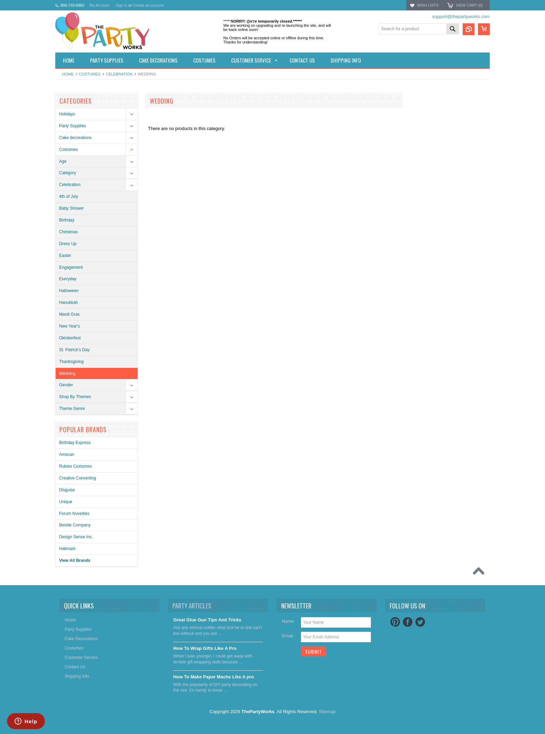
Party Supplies (72, 125)
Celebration (119, 74)
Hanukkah (68, 302)
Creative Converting (77, 478)
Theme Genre (72, 408)
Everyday (67, 278)
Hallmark (67, 548)
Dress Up (67, 243)
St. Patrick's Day (74, 349)
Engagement (71, 267)
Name (288, 621)
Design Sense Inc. (76, 536)
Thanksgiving (71, 361)
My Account (99, 5)
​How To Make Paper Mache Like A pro (213, 676)
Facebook (408, 622)
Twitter (420, 622)
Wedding (67, 373)
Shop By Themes (75, 396)
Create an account (148, 5)
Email (287, 635)
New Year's (69, 326)
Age (62, 161)
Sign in (121, 5)
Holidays (67, 114)
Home (68, 74)
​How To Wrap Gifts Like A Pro (204, 648)
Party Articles (191, 605)
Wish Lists (427, 5)
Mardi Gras (69, 314)
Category (67, 172)
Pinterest (395, 622)
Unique (65, 501)
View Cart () (469, 5)
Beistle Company (75, 525)
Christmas (68, 231)
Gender (66, 384)
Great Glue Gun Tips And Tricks (207, 619)
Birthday (66, 220)
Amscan (66, 454)
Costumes (89, 74)
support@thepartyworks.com (461, 16)
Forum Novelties (74, 513)
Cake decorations (75, 137)
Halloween (69, 290)
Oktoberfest (70, 338)
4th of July (68, 196)
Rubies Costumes (75, 466)
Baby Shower (71, 208)
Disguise (67, 489)
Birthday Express (75, 442)
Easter (65, 255)
